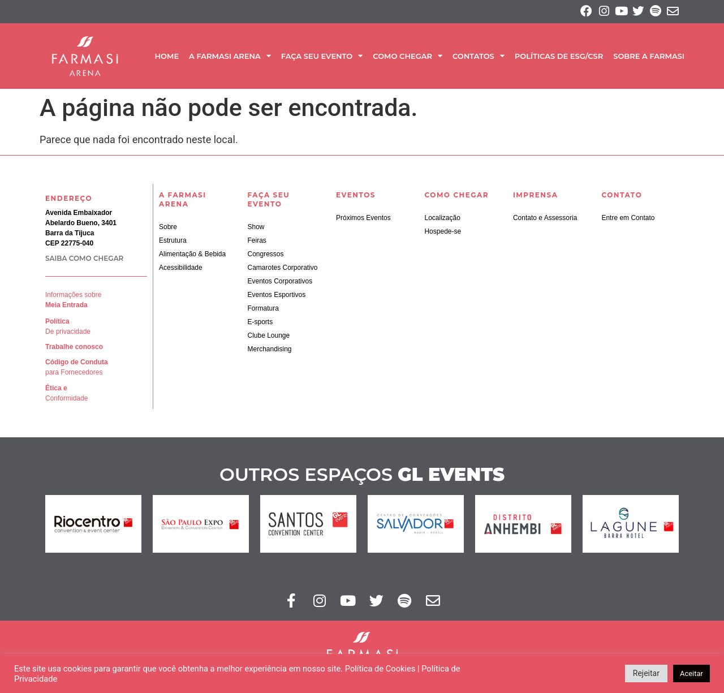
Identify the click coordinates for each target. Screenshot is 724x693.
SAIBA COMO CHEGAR (84, 260)
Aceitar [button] (691, 673)
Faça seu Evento (322, 58)
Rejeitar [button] (646, 673)
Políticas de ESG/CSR (559, 58)
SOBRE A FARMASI (648, 58)
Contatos (479, 58)
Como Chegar (407, 58)
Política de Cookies (380, 669)
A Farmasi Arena (230, 58)
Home (166, 58)
